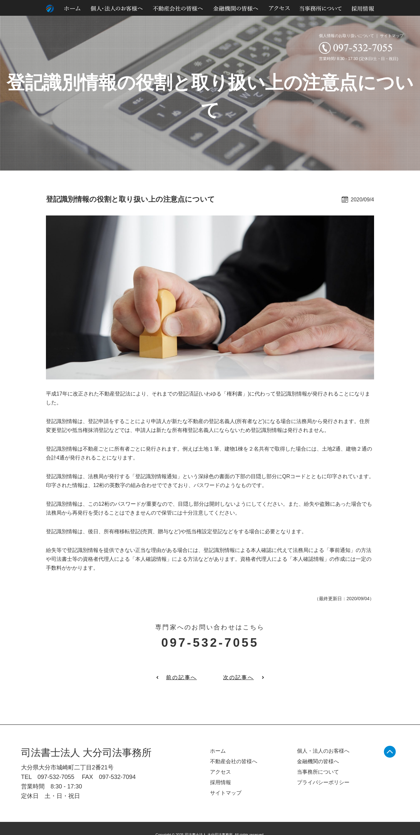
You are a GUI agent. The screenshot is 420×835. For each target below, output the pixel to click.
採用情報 (220, 782)
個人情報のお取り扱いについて (346, 35)
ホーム (218, 751)
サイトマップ (392, 35)
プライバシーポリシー (323, 782)
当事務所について (318, 772)
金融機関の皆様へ (318, 761)
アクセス (220, 772)
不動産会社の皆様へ (233, 761)
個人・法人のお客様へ (323, 751)
